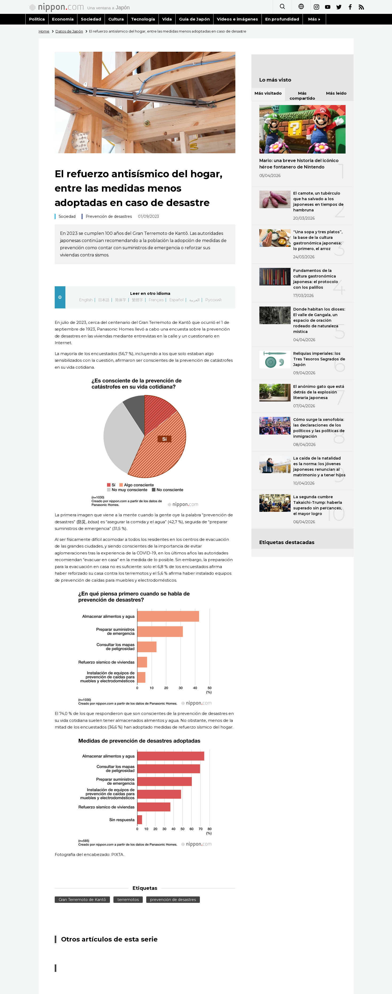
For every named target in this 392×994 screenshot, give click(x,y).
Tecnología (143, 19)
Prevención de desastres (109, 216)
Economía (63, 19)
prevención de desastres (173, 899)
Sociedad (91, 19)
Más (314, 19)
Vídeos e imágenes (237, 19)
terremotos (128, 899)
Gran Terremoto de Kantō (82, 899)
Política (37, 19)
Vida (167, 19)
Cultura (116, 19)
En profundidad (282, 19)
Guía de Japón (194, 19)
